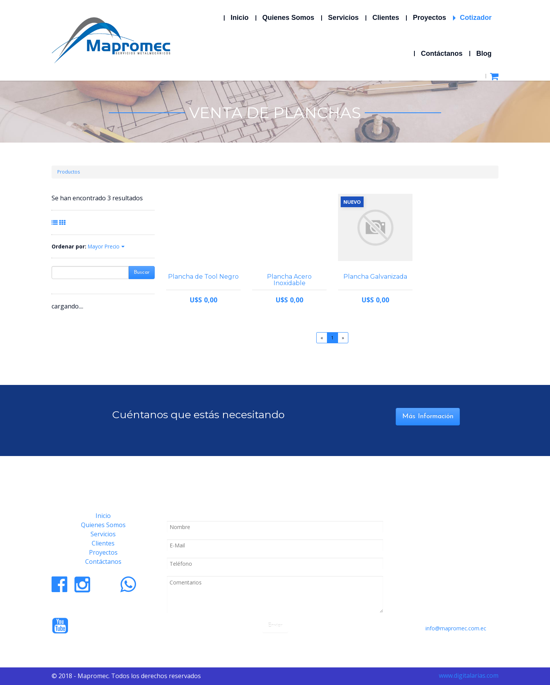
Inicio (103, 515)
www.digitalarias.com (468, 675)
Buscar (142, 272)
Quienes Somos (103, 525)
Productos (68, 172)
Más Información (427, 416)
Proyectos (103, 552)
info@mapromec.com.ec (455, 628)
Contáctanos (103, 561)
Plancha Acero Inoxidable (289, 280)
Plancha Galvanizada (375, 276)
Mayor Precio (104, 246)
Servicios (103, 534)
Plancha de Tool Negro (203, 276)
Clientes (103, 543)
